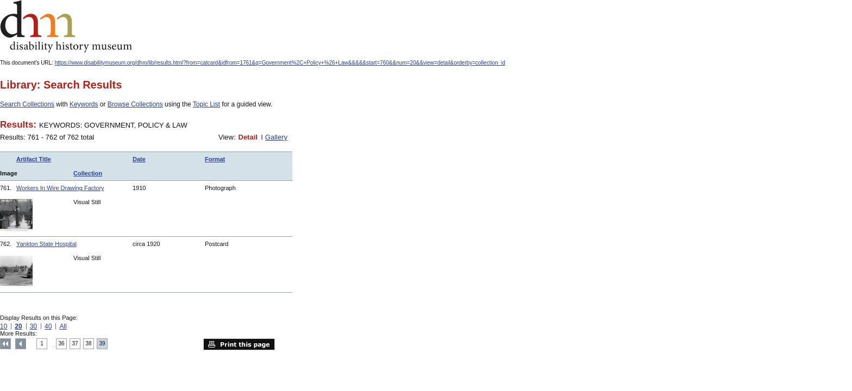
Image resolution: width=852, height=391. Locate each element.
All (62, 326)
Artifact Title (33, 159)
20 (18, 326)
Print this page (239, 344)
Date (139, 159)
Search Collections (27, 104)
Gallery (276, 137)
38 (89, 343)
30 (33, 326)
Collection (87, 173)
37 (75, 343)
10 (3, 326)
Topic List (206, 104)
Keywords (84, 104)
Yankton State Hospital (46, 244)
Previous (20, 343)
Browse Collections (135, 104)
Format (215, 159)
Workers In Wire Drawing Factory (60, 188)
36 (62, 343)
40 (48, 326)
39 (102, 343)
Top (5, 343)
